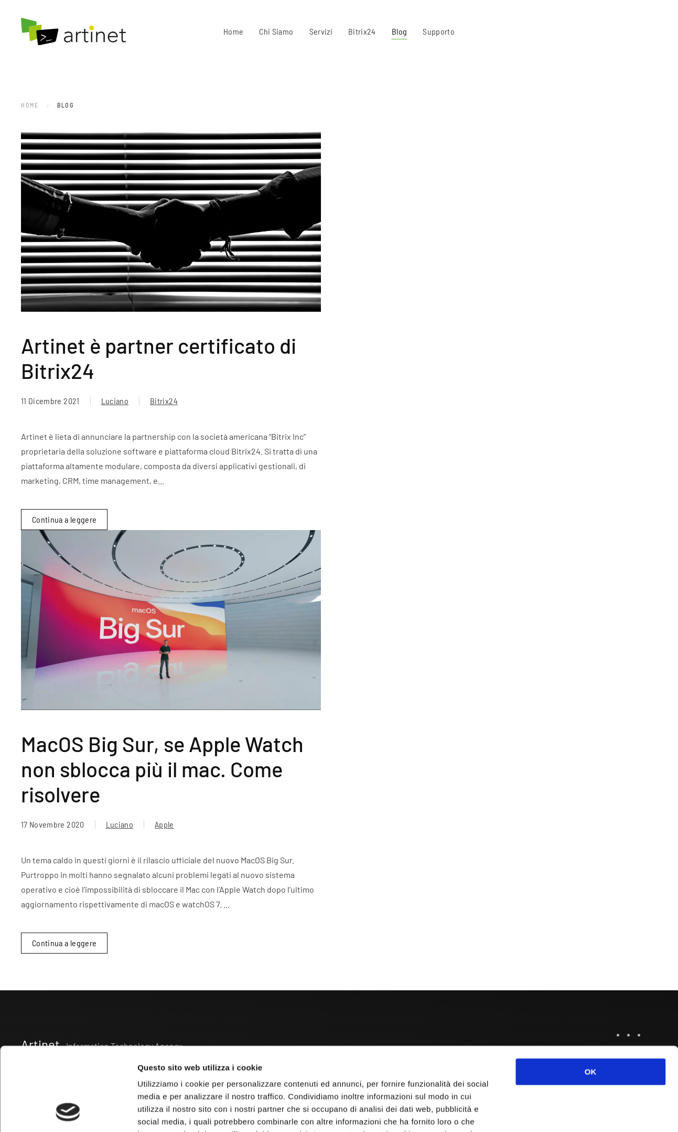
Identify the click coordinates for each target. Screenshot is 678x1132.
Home (233, 31)
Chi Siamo (276, 31)
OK (591, 993)
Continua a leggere (64, 519)
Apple (164, 824)
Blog (399, 31)
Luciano (114, 401)
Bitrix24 (362, 31)
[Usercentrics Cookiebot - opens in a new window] (68, 1111)
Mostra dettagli (557, 1111)
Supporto (439, 31)
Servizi (320, 31)
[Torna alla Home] (73, 31)
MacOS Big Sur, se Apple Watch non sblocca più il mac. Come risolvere (162, 769)
